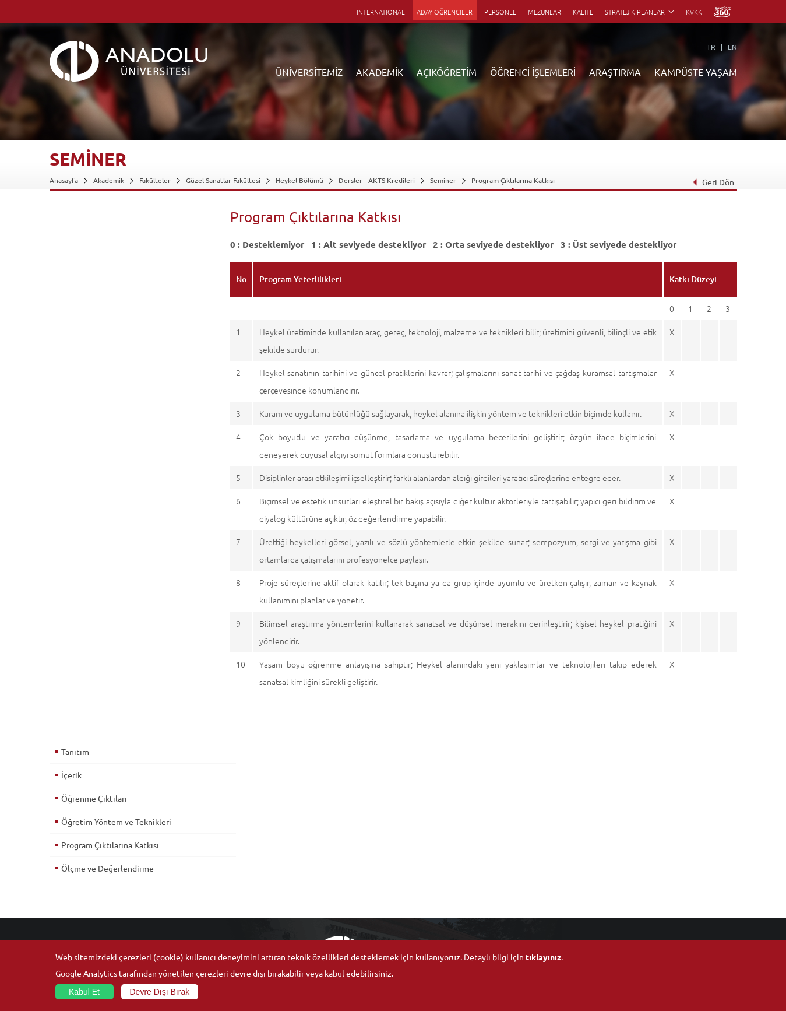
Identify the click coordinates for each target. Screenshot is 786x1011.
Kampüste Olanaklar (651, 911)
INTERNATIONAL (381, 11)
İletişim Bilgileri (74, 938)
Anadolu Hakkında (78, 831)
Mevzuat (63, 924)
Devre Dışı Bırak (160, 991)
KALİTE (583, 11)
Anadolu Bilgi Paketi (423, 857)
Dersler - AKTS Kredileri (377, 180)
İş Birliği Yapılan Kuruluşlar (91, 898)
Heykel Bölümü (299, 180)
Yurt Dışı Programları (310, 884)
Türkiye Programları (308, 857)
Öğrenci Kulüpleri (648, 898)
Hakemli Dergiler (532, 884)
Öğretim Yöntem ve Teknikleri (116, 291)
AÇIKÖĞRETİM (447, 72)
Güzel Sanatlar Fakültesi (223, 180)
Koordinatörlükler (534, 857)
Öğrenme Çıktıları (94, 267)
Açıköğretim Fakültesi (311, 844)
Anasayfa (64, 180)
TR (711, 46)
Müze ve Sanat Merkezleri (661, 857)
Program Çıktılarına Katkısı (513, 180)
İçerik (71, 244)
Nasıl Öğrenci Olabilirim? (316, 898)
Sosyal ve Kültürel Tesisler (661, 831)
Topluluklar (637, 884)
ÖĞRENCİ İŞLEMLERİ (533, 72)
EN (732, 46)
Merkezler (522, 844)
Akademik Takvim (304, 911)
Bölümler (64, 871)
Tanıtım (75, 221)
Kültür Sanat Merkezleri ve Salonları (677, 844)
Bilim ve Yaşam (529, 938)
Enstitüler (179, 844)
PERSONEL (500, 11)
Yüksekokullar (185, 871)
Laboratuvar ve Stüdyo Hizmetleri (559, 924)
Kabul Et (84, 991)
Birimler (518, 831)
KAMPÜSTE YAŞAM (695, 72)
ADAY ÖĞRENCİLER (445, 11)
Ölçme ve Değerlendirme (107, 337)
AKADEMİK (379, 72)
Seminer (443, 180)
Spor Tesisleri (641, 871)
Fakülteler (155, 180)
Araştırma (292, 871)
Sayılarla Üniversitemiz (85, 844)
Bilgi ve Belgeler (76, 911)
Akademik (108, 180)
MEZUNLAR (544, 11)
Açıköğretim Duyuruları (314, 831)
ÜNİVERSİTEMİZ (309, 72)
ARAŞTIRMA (615, 72)
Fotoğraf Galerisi (646, 924)
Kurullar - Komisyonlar (85, 884)
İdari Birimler (70, 857)
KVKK (694, 11)
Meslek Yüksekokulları (197, 857)
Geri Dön (712, 182)
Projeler (518, 871)
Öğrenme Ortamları (308, 924)
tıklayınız (543, 957)
